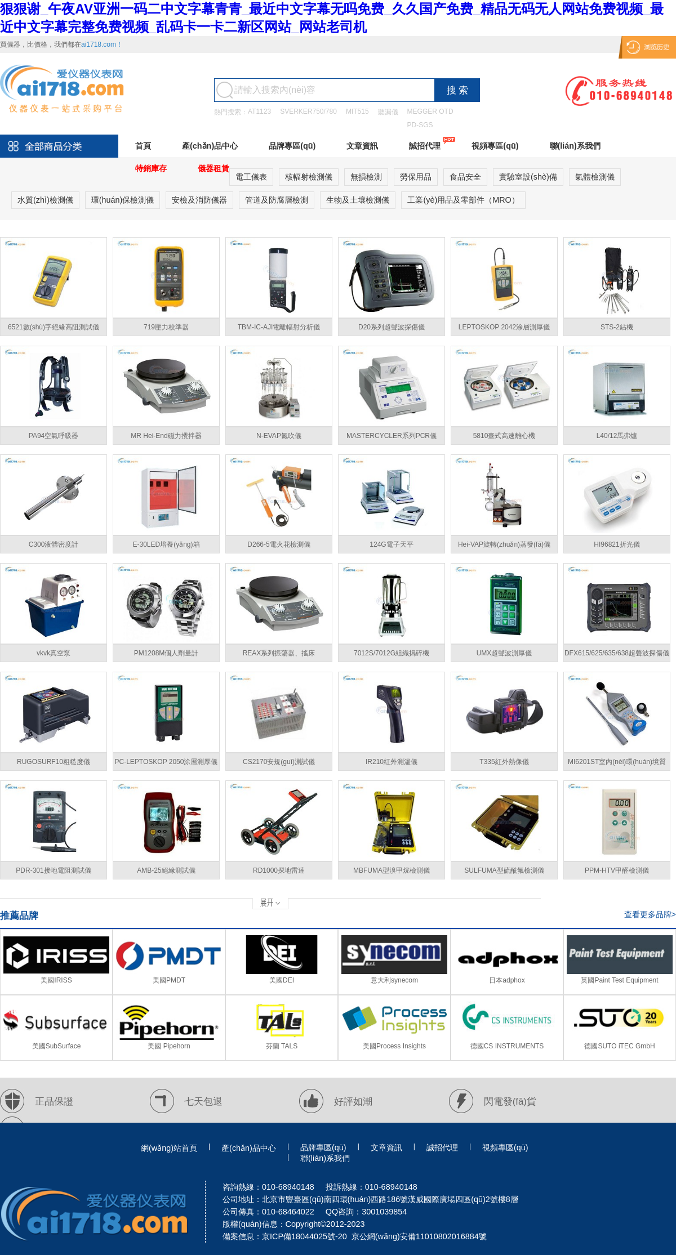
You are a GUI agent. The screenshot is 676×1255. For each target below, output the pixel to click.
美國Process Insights (394, 1046)
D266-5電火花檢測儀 (278, 544)
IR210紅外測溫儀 (391, 762)
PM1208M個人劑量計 (166, 653)
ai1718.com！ (102, 44)
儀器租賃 (213, 168)
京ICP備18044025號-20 (304, 1236)
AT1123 (259, 111)
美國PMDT (169, 980)
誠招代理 (425, 145)
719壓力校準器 (166, 327)
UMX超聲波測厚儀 (504, 653)
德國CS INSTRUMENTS (507, 1046)
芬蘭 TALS (281, 1046)
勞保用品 (416, 176)
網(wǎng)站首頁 (169, 1148)
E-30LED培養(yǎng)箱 (165, 544)
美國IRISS (56, 980)
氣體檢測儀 (595, 176)
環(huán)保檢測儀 (122, 199)
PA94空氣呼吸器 (53, 436)
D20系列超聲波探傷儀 (391, 327)
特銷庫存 (151, 168)
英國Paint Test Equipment (619, 980)
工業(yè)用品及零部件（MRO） (463, 199)
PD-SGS (420, 125)
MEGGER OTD (430, 111)
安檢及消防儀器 (199, 199)
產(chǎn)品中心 (210, 145)
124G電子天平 (391, 544)
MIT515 (357, 111)
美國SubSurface (56, 1046)
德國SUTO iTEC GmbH (619, 1046)
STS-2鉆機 (617, 327)
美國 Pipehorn (169, 1046)
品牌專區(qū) (292, 145)
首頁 (143, 145)
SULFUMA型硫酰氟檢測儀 (504, 870)
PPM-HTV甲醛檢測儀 (617, 870)
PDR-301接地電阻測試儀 (53, 870)
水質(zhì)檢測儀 (45, 199)
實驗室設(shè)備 (528, 176)
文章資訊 (362, 145)
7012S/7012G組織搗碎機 (391, 653)
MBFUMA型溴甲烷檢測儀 (391, 870)
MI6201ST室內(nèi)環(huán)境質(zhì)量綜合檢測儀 (617, 764)
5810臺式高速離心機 (504, 436)
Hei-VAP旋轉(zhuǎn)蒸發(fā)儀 (504, 544)
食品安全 (465, 176)
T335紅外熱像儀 (503, 762)
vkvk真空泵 (53, 653)
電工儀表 (251, 176)
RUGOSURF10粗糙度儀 (53, 762)
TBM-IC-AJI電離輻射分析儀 (279, 327)
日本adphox (506, 980)
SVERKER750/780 (308, 111)
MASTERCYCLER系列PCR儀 (391, 436)
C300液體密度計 (54, 544)
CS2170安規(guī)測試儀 (279, 762)
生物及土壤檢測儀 (357, 199)
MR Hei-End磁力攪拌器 (166, 436)
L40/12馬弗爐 (617, 436)
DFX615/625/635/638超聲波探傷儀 (616, 653)
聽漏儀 (388, 112)
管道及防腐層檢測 (276, 199)
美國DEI (281, 980)
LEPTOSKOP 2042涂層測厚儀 (504, 327)
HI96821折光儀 (616, 544)
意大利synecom (394, 980)
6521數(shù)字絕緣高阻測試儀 (53, 327)
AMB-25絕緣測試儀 (166, 870)
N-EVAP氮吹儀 (278, 436)
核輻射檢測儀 (308, 176)
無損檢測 (366, 176)
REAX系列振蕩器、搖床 (279, 653)
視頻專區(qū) (495, 145)
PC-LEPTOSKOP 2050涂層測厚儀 (166, 762)
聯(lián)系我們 (575, 145)
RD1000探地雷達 (279, 870)
